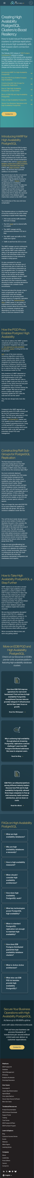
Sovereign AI (5, 1079)
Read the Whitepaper (16, 708)
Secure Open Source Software (11, 1089)
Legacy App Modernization (9, 1081)
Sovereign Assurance (8, 1071)
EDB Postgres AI (6, 1057)
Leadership (5, 1148)
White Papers (6, 1135)
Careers (4, 1154)
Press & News (6, 1151)
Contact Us (9, 114)
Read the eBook (16, 801)
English (7, 1166)
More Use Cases (6, 1092)
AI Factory (5, 1065)
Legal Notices (5, 1173)
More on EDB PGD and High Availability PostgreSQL (14, 95)
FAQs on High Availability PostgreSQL (14, 100)
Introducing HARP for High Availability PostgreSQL (14, 73)
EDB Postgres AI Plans (8, 1114)
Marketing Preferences (8, 1175)
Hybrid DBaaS (6, 1084)
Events (4, 1130)
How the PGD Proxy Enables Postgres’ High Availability (15, 333)
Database (5, 1060)
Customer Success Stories (9, 1127)
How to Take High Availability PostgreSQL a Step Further (15, 89)
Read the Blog (16, 752)
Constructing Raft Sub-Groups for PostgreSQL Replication (12, 84)
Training (4, 1108)
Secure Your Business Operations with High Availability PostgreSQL (14, 104)
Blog (3, 1124)
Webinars (5, 1132)
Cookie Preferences (20, 1175)
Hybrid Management (8, 1063)
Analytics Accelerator (8, 1068)
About (4, 1146)
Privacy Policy (18, 1173)
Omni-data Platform (8, 1087)
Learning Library (6, 1138)
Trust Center (5, 1111)
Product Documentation (9, 1100)
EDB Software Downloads (9, 1103)
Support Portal (6, 1105)
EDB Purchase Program (9, 1116)
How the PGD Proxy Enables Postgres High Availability (13, 79)
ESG (12, 1173)
